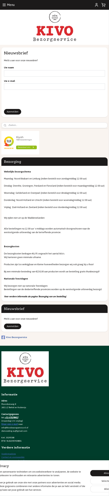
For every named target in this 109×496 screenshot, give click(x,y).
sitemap (45, 490)
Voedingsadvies (8, 454)
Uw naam (9, 67)
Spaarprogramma (9, 464)
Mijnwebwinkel (91, 490)
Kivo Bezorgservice (14, 337)
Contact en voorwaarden (12, 457)
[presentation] (30, 99)
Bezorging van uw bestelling (14, 460)
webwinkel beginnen (63, 490)
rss (51, 490)
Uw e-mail (9, 81)
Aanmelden (12, 111)
